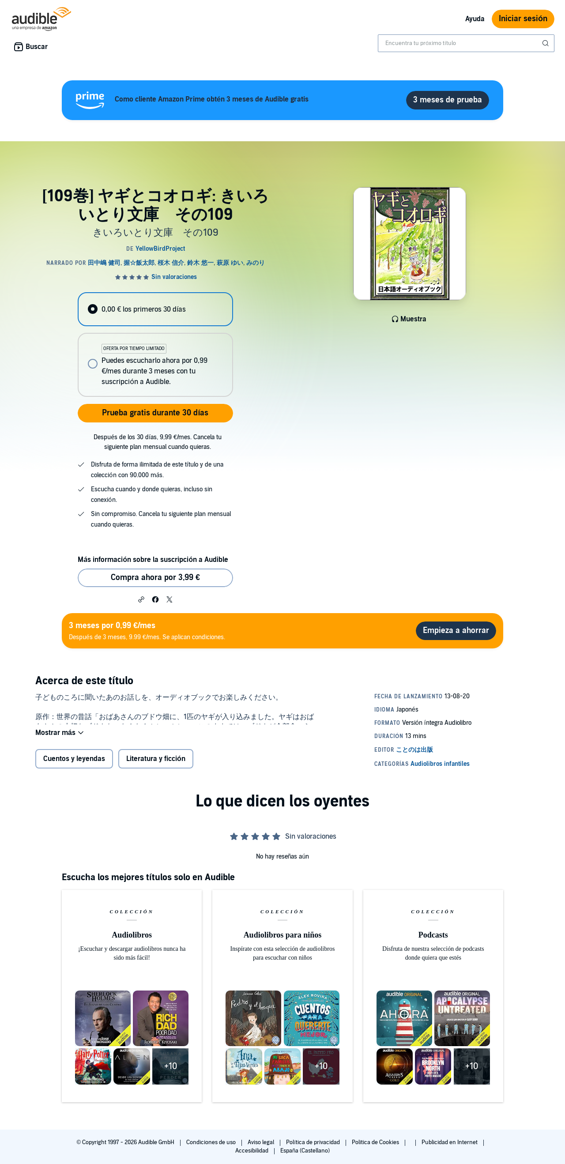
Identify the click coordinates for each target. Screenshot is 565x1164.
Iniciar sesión (523, 18)
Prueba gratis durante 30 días (155, 413)
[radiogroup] (155, 344)
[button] (141, 599)
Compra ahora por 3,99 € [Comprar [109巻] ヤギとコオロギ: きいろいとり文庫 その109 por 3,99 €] (155, 577)
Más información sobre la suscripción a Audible (153, 559)
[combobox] (466, 43)
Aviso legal (261, 1142)
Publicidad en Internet (450, 1142)
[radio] (155, 309)
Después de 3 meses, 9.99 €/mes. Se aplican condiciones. (147, 630)
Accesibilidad (252, 1150)
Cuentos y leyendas (74, 764)
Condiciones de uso (211, 1142)
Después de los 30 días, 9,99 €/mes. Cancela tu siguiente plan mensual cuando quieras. (158, 442)
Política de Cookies (376, 1142)
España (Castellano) (305, 1150)
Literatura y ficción (155, 764)
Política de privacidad (313, 1142)
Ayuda (475, 19)
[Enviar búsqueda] (546, 43)
